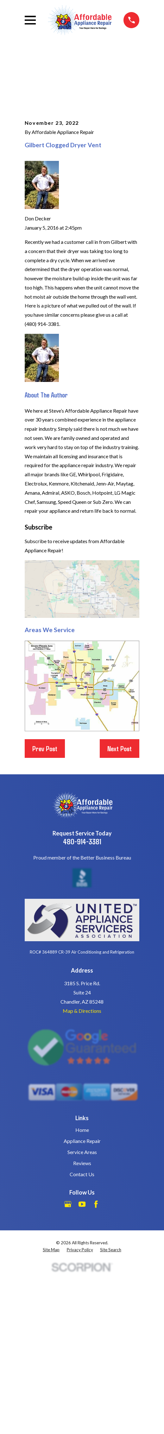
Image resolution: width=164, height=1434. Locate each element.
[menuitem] (51, 1250)
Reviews (82, 1163)
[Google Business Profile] (67, 1204)
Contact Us (82, 1174)
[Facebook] (95, 1204)
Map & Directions (82, 1011)
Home (82, 1130)
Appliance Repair (82, 1141)
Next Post (119, 748)
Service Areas (82, 1152)
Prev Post (44, 748)
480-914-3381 (82, 841)
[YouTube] (82, 1204)
